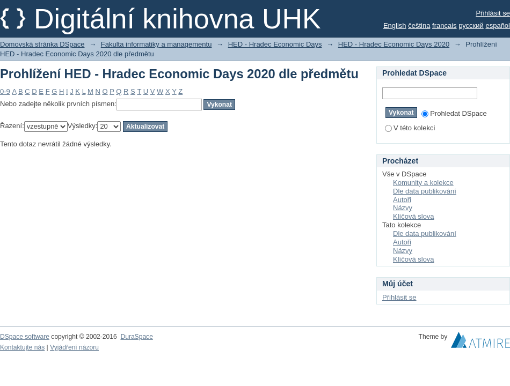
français (444, 25)
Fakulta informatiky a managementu (156, 44)
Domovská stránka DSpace (42, 44)
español (497, 25)
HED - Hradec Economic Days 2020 (393, 44)
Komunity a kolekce (423, 183)
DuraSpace (136, 336)
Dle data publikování (424, 191)
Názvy (402, 208)
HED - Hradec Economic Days (275, 44)
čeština (419, 25)
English (394, 25)
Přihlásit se (493, 13)
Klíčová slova (413, 216)
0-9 (5, 91)
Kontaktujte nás (22, 347)
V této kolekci (410, 128)
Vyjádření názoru (74, 347)
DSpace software (24, 336)
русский (471, 25)
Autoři (402, 200)
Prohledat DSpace (454, 113)
